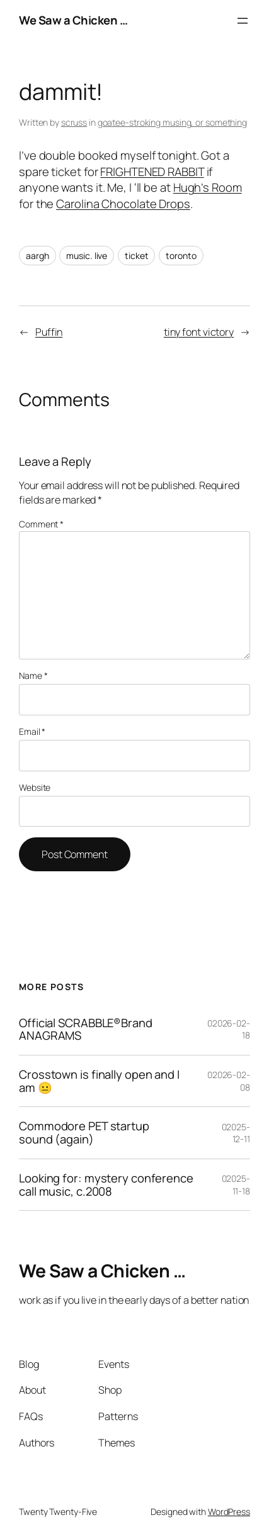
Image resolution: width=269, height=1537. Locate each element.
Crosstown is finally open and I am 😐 (99, 1081)
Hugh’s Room (207, 187)
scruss (74, 122)
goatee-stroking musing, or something (172, 122)
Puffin (48, 332)
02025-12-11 (236, 1133)
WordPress (229, 1512)
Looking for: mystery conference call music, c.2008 (106, 1185)
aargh (37, 256)
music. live (86, 256)
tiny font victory (199, 332)
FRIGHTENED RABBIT (151, 171)
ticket (136, 256)
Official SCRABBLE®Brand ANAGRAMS (85, 1029)
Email (32, 731)
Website (34, 787)
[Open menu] (242, 20)
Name (33, 675)
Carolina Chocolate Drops (123, 204)
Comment (41, 524)
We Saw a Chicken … (73, 20)
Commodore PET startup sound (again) (84, 1132)
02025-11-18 (236, 1184)
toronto (181, 256)
